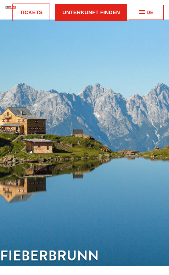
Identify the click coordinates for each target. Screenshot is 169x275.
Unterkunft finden (91, 12)
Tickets (31, 12)
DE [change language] (146, 12)
